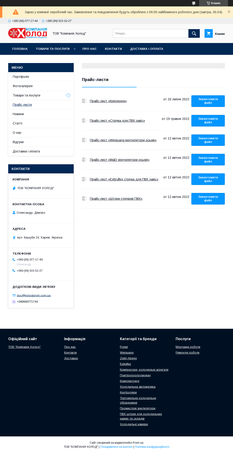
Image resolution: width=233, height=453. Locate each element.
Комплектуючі (129, 381)
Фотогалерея (23, 86)
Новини (18, 114)
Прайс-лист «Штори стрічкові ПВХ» (84, 198)
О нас (17, 132)
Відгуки (18, 142)
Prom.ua (138, 442)
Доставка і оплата (146, 49)
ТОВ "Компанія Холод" (24, 347)
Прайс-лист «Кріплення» (84, 101)
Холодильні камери (134, 424)
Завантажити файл (208, 101)
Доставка (71, 358)
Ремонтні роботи (187, 352)
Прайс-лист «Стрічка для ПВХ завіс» (84, 120)
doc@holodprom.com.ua (34, 295)
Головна (20, 49)
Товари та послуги (53, 49)
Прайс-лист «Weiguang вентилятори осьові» (84, 140)
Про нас (89, 49)
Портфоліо (21, 76)
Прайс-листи (22, 104)
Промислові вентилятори (137, 408)
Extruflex (125, 364)
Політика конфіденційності (152, 446)
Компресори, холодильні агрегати (144, 369)
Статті (17, 123)
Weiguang (127, 352)
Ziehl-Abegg (128, 358)
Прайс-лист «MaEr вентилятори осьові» (84, 159)
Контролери (128, 392)
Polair (124, 347)
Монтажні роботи (188, 347)
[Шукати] (194, 33)
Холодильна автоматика (137, 386)
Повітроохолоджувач (135, 375)
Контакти (113, 49)
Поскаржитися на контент (116, 446)
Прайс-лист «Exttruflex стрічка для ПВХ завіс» (84, 179)
